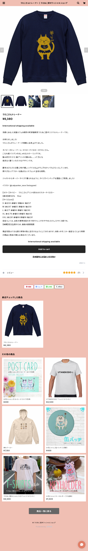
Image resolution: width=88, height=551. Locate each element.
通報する (82, 263)
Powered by (44, 527)
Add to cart (44, 249)
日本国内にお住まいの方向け (44, 257)
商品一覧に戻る (44, 511)
